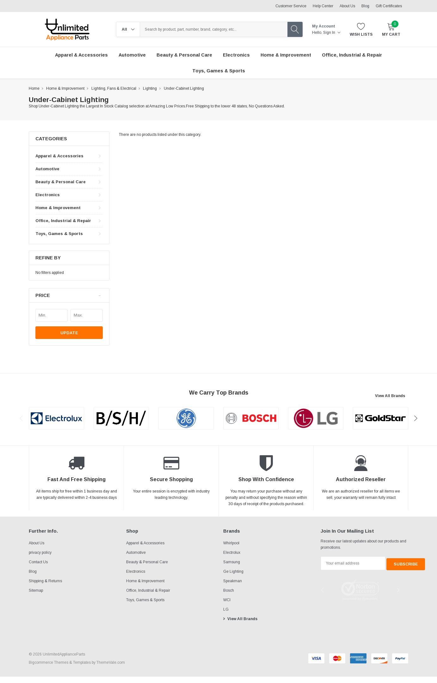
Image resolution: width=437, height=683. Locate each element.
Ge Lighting (233, 571)
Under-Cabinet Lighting (184, 88)
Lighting (150, 88)
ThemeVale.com (110, 662)
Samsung (231, 562)
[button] (69, 295)
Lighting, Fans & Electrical (113, 88)
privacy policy (40, 552)
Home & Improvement (65, 88)
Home (34, 88)
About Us (347, 6)
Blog (365, 6)
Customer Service (290, 6)
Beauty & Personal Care (60, 181)
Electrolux (231, 552)
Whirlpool (231, 543)
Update (69, 332)
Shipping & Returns (45, 581)
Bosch (228, 590)
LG (226, 609)
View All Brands (390, 396)
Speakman (232, 581)
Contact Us (38, 562)
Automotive (47, 168)
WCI (227, 600)
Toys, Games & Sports (59, 233)
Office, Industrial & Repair (63, 220)
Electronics (47, 194)
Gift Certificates (389, 6)
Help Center (323, 6)
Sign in (331, 32)
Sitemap (36, 590)
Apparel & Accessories (59, 156)
